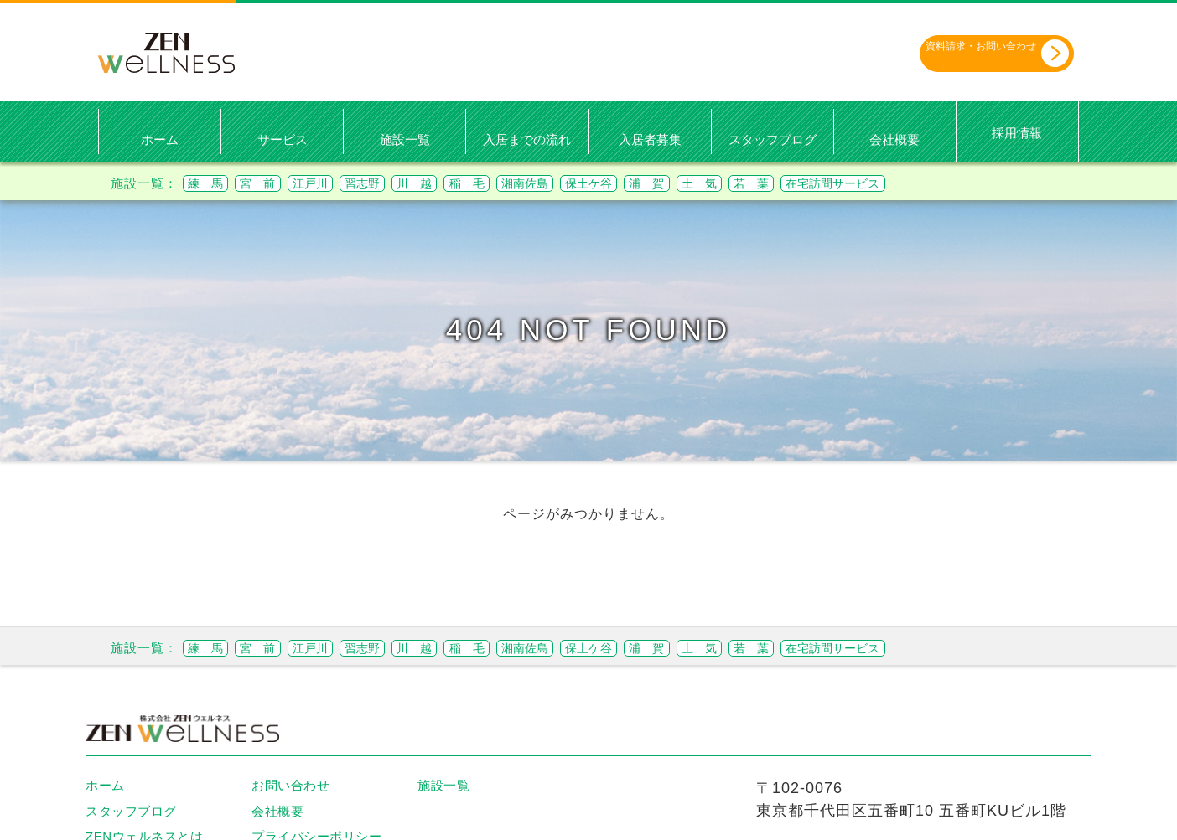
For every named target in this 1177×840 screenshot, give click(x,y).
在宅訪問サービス (1005, 182)
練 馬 (212, 182)
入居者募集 (650, 139)
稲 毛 (543, 182)
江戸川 (345, 182)
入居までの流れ (527, 139)
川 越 (477, 182)
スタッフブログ (772, 139)
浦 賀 (770, 182)
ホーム (160, 139)
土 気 (837, 182)
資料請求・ (968, 52)
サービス (282, 139)
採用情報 (1017, 132)
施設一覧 (405, 139)
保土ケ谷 (697, 182)
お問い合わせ (290, 785)
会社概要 (894, 139)
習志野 (411, 182)
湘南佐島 (617, 182)
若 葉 (903, 182)
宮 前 (278, 182)
